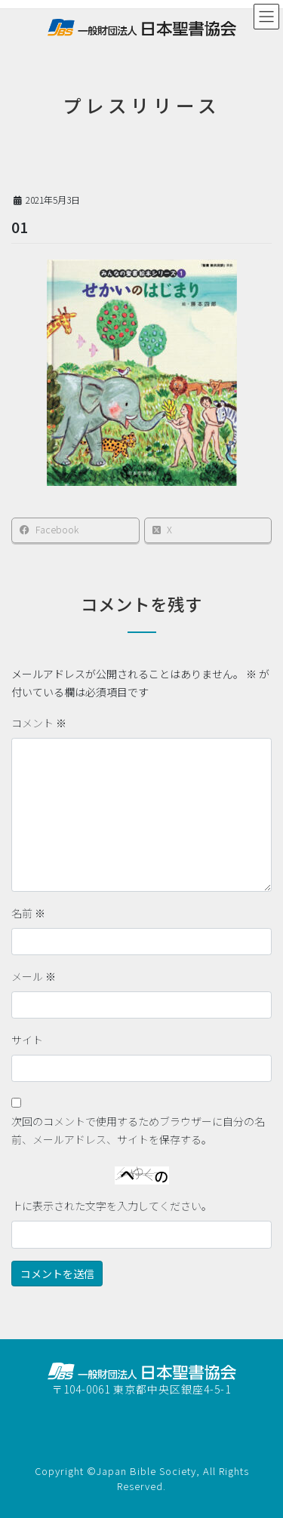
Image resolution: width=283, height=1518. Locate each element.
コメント (38, 722)
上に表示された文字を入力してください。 (111, 1205)
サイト (27, 1039)
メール (33, 976)
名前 (28, 912)
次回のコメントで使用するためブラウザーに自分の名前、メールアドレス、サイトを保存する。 (138, 1130)
